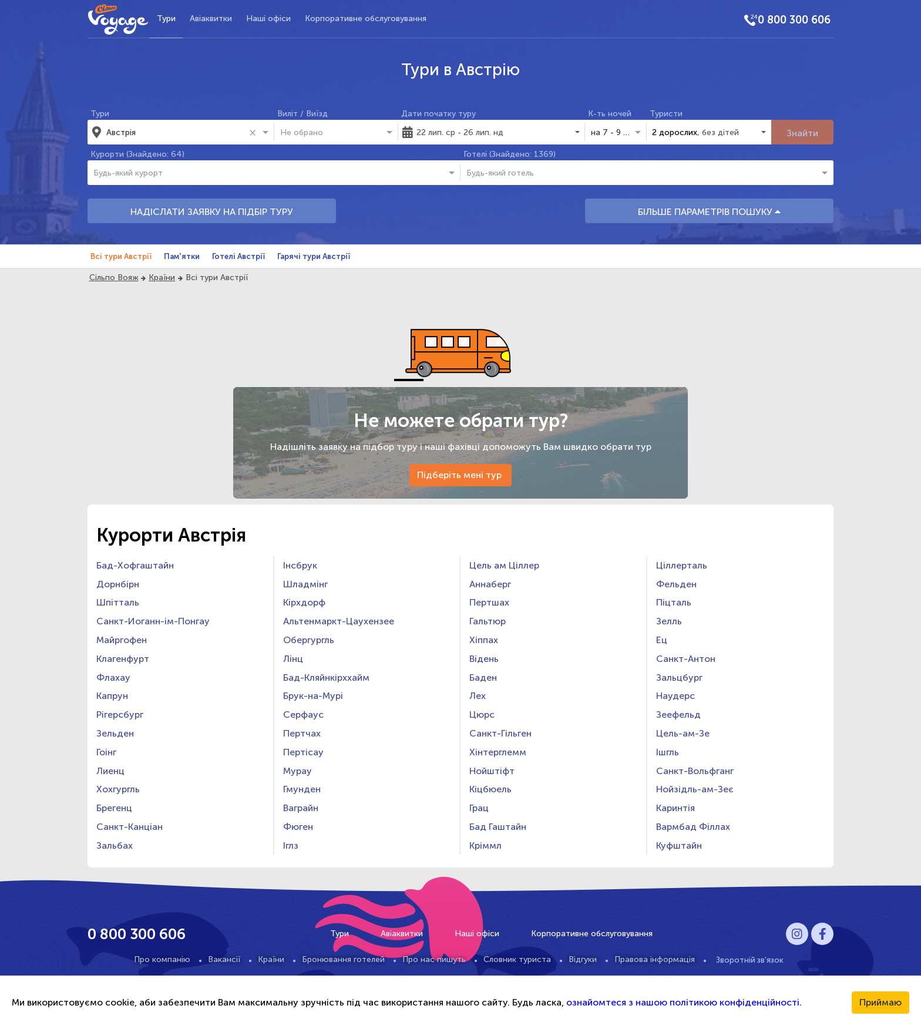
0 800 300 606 (794, 20)
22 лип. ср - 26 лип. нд (459, 132)
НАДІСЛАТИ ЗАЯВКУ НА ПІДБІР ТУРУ (211, 211)
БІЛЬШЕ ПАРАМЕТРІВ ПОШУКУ (709, 211)
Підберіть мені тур (460, 474)
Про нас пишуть (434, 959)
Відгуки (583, 959)
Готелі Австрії (238, 256)
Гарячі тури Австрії (313, 256)
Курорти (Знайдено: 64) (137, 154)
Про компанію (162, 959)
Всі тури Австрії (121, 256)
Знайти (802, 133)
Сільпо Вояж (114, 278)
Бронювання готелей (343, 959)
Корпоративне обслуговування (365, 18)
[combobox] (175, 132)
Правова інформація (654, 959)
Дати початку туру (438, 114)
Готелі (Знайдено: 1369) (509, 154)
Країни (162, 278)
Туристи (666, 114)
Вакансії (224, 959)
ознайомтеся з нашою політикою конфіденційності (682, 1002)
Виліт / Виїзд (302, 114)
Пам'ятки (182, 256)
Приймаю (880, 1002)
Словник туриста (517, 959)
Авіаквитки (211, 18)
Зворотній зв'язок (750, 959)
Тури (166, 18)
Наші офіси (268, 18)
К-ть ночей (609, 114)
